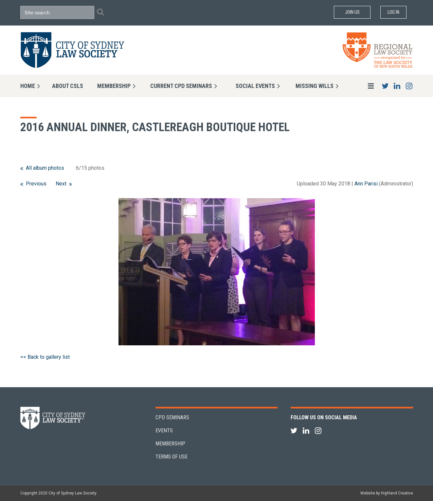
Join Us (352, 12)
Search (100, 12)
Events (164, 430)
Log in (393, 12)
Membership (170, 444)
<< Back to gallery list (45, 357)
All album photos (45, 168)
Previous (36, 184)
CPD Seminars (172, 417)
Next (61, 184)
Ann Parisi (366, 184)
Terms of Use (171, 457)
